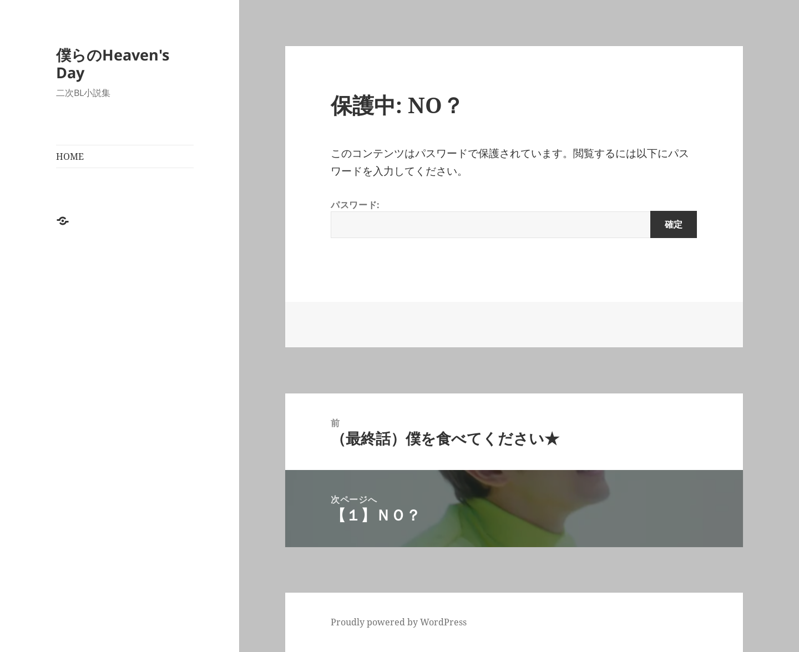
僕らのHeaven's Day (112, 63)
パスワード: (514, 218)
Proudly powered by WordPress (399, 622)
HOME (70, 156)
